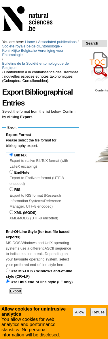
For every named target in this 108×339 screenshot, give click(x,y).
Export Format (18, 135)
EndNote (22, 172)
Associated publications (57, 42)
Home (30, 42)
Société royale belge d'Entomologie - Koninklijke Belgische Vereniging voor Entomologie (32, 50)
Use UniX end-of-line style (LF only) (42, 282)
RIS (17, 189)
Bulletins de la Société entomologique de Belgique (35, 65)
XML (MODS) (25, 212)
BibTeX (20, 155)
